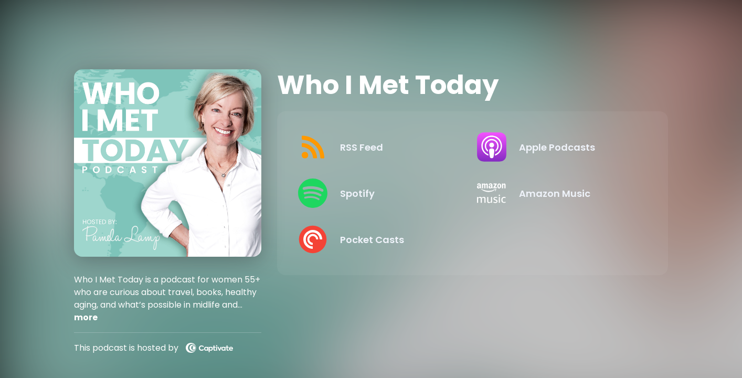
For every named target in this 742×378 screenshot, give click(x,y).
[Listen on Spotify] (379, 193)
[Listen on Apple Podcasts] (558, 147)
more (86, 317)
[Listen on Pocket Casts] (379, 239)
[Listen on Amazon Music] (558, 193)
